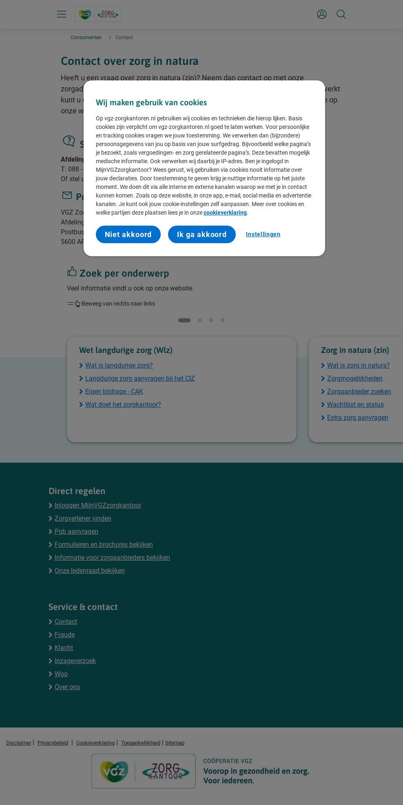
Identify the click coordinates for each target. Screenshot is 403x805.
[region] (205, 168)
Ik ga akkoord (202, 234)
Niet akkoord (128, 234)
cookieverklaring (225, 212)
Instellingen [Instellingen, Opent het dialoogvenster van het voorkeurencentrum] (263, 234)
